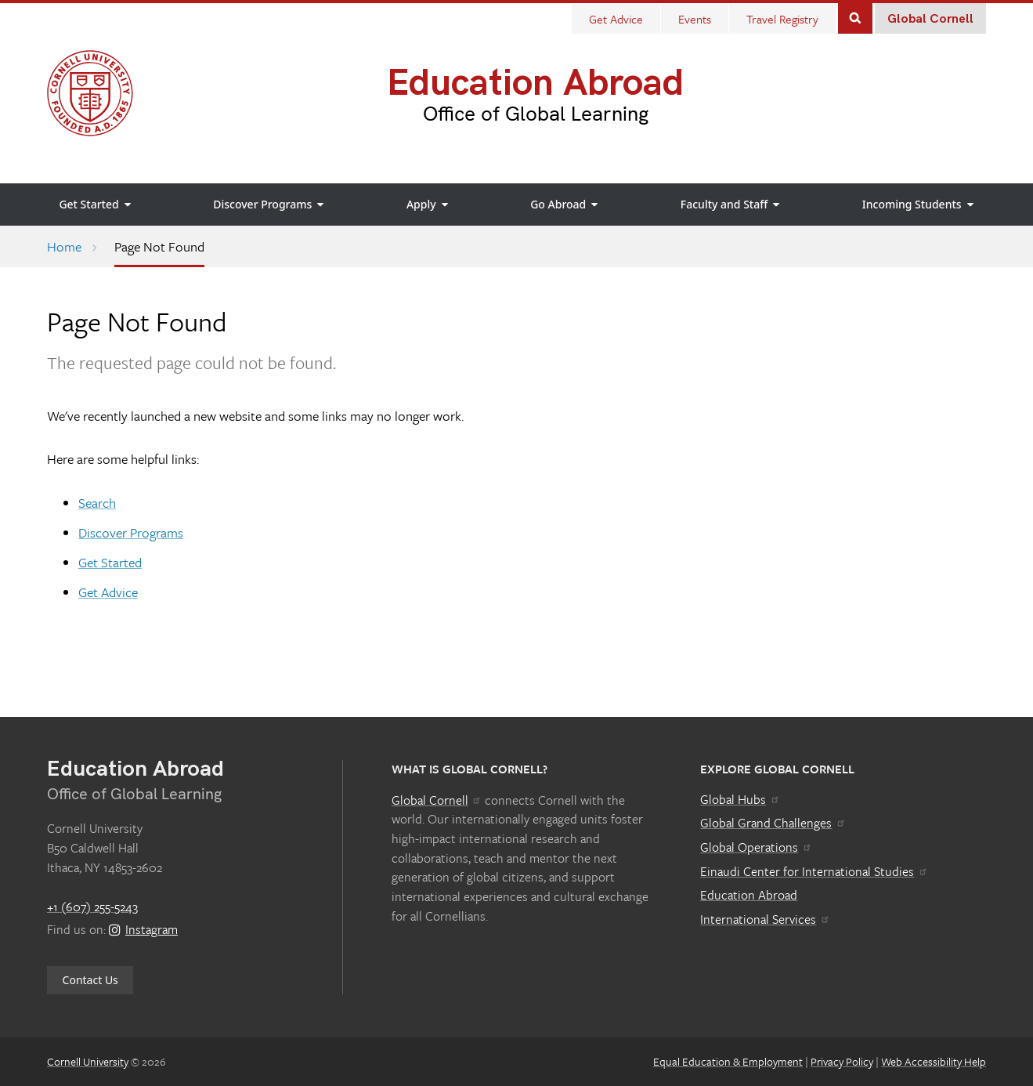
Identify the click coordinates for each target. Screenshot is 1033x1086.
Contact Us (90, 979)
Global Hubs (739, 799)
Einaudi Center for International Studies (813, 871)
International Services (764, 919)
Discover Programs (130, 532)
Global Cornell (930, 19)
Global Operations (755, 847)
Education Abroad (535, 83)
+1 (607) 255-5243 (92, 906)
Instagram (143, 929)
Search (855, 17)
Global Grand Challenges (772, 822)
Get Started (110, 562)
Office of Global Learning (535, 114)
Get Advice (108, 592)
